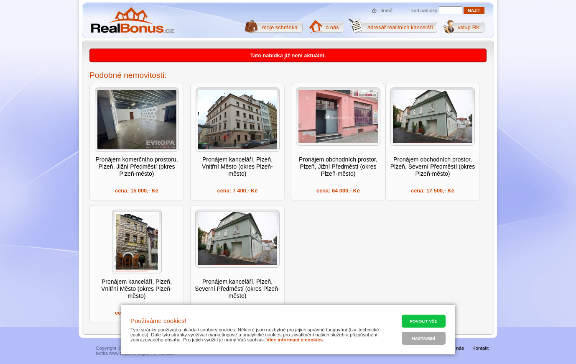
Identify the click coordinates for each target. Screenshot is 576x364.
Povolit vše (423, 321)
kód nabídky (424, 10)
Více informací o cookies (294, 339)
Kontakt (480, 348)
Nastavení (423, 338)
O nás (457, 348)
